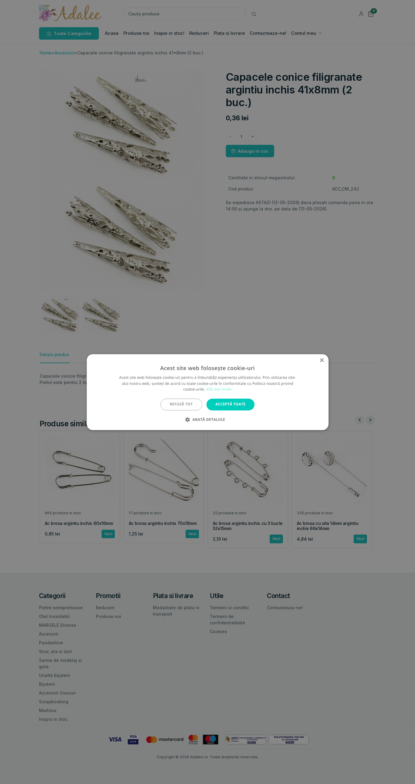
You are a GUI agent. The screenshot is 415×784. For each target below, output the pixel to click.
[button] (207, 419)
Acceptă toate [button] (231, 404)
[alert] (207, 392)
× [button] (321, 360)
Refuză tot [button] (181, 404)
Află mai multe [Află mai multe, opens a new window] (219, 389)
